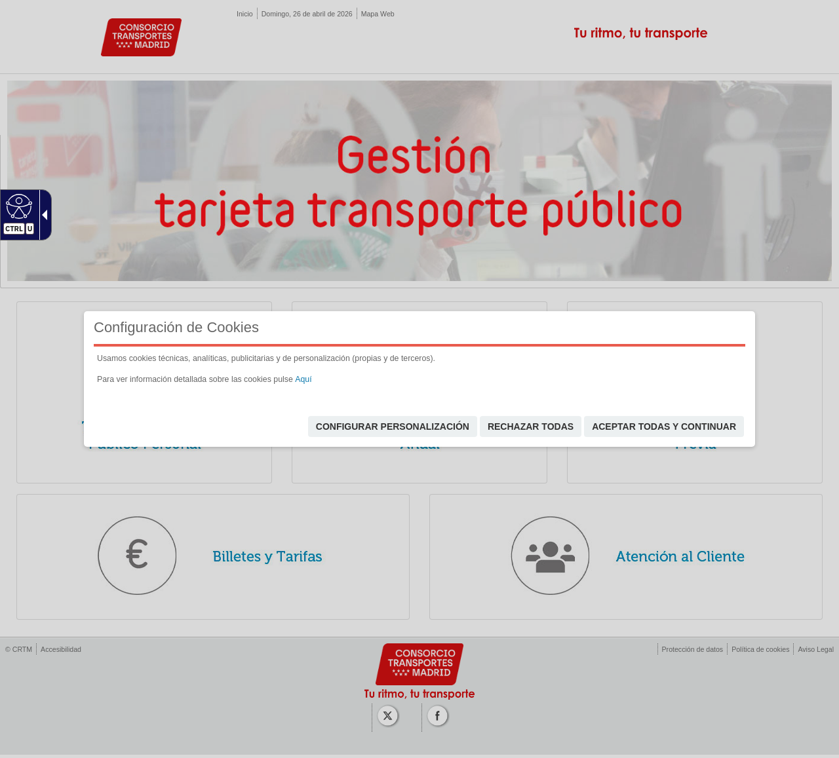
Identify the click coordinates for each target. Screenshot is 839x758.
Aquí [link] (303, 379)
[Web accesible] (17, 205)
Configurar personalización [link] (392, 426)
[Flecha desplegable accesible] (42, 215)
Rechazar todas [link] (531, 426)
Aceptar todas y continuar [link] (664, 426)
